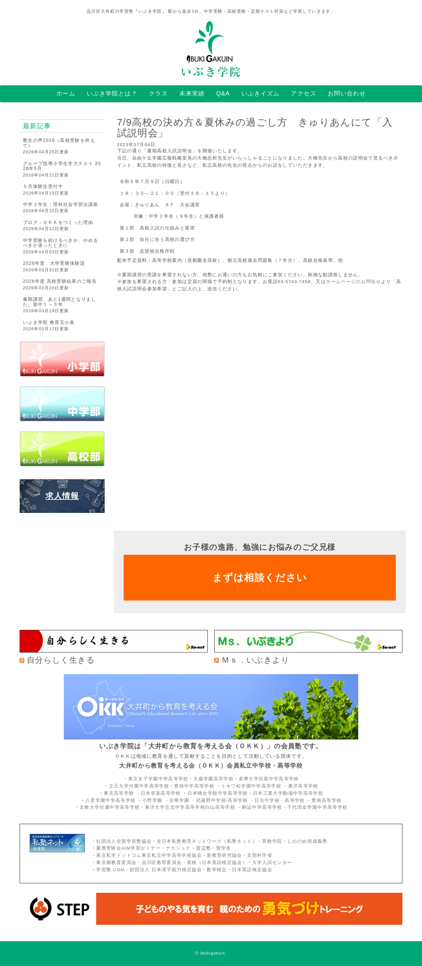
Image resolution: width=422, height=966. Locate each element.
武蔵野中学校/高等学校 (222, 800)
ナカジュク (178, 848)
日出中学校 (267, 800)
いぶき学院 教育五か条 (49, 322)
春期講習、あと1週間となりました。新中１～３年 (59, 302)
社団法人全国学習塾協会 (123, 841)
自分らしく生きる (61, 659)
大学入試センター (272, 862)
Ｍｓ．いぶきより (255, 659)
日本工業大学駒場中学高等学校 (288, 793)
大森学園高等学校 (213, 778)
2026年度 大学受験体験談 (54, 263)
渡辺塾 (203, 848)
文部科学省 (259, 855)
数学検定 (217, 869)
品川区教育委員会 (162, 862)
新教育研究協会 (224, 855)
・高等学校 (292, 800)
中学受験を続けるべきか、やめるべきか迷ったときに (60, 243)
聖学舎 (223, 848)
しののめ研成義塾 (307, 841)
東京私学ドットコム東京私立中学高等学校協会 (149, 855)
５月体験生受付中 (43, 186)
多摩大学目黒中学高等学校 (269, 778)
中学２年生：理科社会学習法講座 (60, 204)
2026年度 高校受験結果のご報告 (60, 281)
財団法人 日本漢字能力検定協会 (166, 869)
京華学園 (180, 800)
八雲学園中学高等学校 (110, 800)
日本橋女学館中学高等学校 (217, 793)
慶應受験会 (108, 848)
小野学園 (152, 800)
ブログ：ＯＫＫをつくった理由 (58, 222)
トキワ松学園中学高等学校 (252, 786)
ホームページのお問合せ (353, 281)
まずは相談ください (259, 577)
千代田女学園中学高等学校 (317, 807)
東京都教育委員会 (116, 862)
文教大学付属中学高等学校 (109, 807)
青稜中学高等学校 (194, 786)
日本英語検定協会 (252, 869)
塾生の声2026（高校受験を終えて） (59, 143)
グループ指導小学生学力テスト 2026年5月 (62, 166)
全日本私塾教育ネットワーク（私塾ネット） (207, 841)
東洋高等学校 (303, 786)
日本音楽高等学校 (161, 793)
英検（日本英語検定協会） (217, 862)
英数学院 (272, 841)
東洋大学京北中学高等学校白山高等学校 (191, 807)
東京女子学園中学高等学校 (158, 778)
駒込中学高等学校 (262, 807)
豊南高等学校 (326, 800)
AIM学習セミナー (141, 848)
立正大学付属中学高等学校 (139, 786)
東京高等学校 (119, 793)
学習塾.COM (110, 869)
